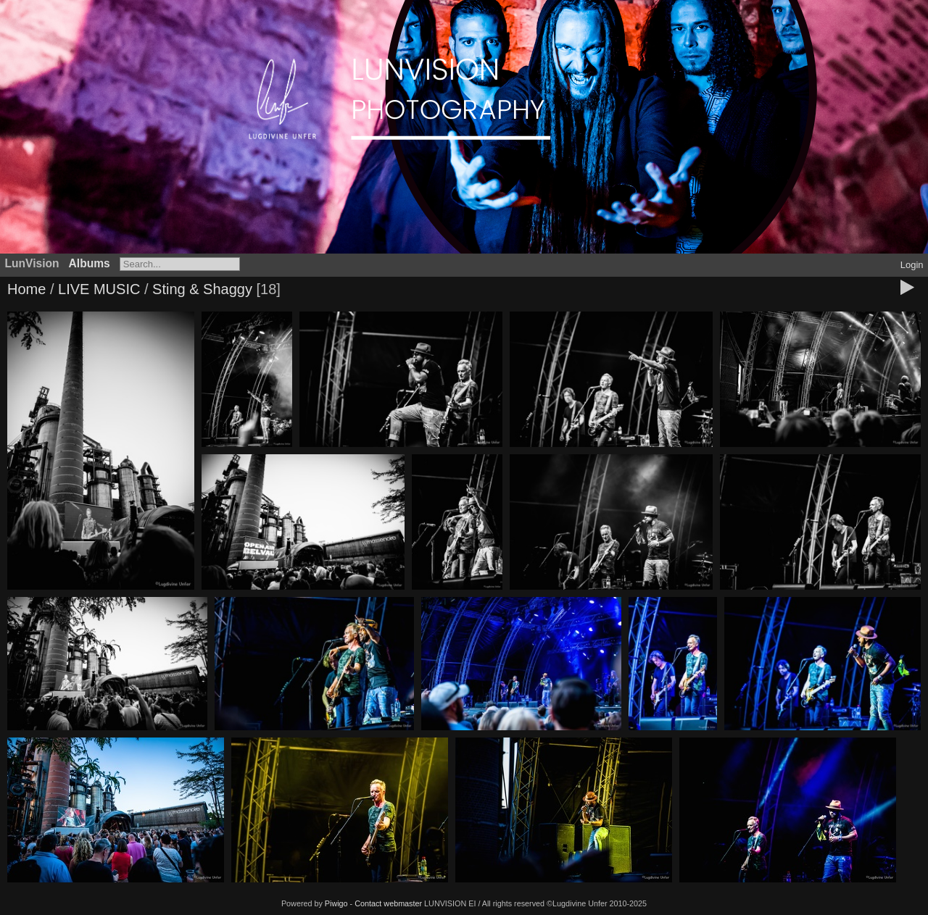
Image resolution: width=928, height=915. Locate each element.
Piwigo (336, 903)
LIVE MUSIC (99, 289)
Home (26, 289)
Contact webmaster (388, 903)
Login (912, 264)
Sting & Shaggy (202, 289)
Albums (89, 263)
